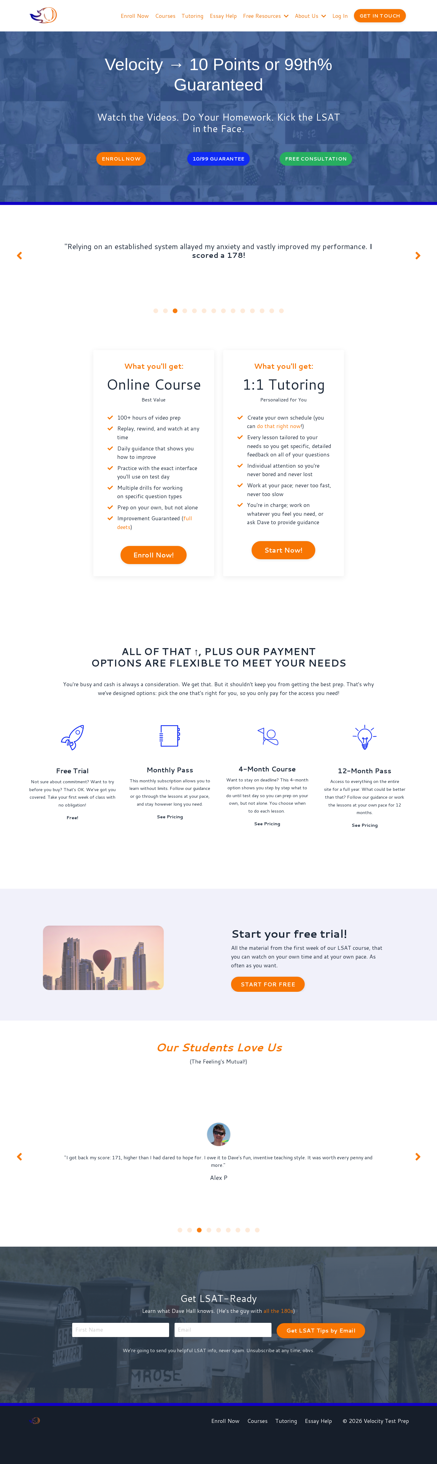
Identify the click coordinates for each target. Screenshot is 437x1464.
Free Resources (265, 15)
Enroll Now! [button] (153, 560)
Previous (19, 258)
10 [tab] (243, 315)
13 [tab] (272, 315)
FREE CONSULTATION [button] (316, 159)
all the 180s (279, 1338)
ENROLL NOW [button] (121, 159)
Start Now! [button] (283, 555)
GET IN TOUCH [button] (379, 15)
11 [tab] (252, 315)
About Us (310, 15)
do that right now (279, 430)
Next (418, 258)
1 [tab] (156, 315)
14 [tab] (281, 315)
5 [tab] (194, 315)
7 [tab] (214, 315)
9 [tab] (233, 315)
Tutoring (192, 15)
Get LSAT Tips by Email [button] (320, 1357)
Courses (165, 15)
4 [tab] (185, 315)
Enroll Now (134, 15)
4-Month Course (267, 774)
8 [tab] (223, 315)
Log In (340, 15)
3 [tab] (175, 315)
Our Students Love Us (219, 1068)
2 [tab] (165, 315)
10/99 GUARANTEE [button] (219, 159)
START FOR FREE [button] (268, 1007)
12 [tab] (262, 315)
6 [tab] (204, 315)
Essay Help (222, 15)
